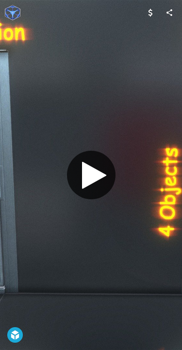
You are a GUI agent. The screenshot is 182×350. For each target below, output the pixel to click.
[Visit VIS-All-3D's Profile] (12, 12)
